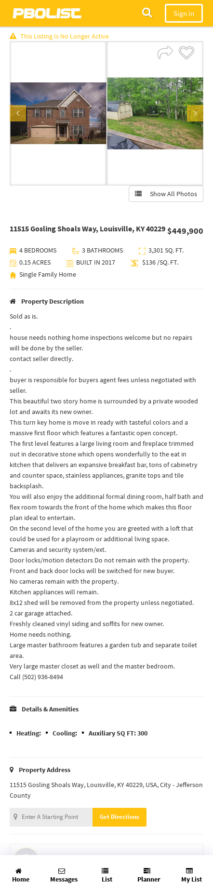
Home (20, 875)
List (107, 875)
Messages (64, 875)
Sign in (183, 13)
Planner (148, 875)
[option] (58, 113)
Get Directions (119, 817)
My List (191, 875)
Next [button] (195, 113)
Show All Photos (166, 193)
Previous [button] (18, 113)
